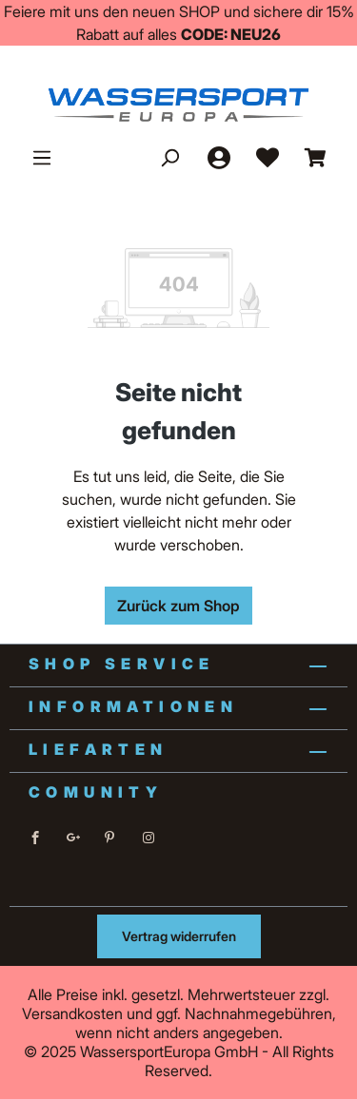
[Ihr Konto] (218, 157)
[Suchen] (169, 157)
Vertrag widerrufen (179, 936)
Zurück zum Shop (178, 605)
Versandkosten (72, 1013)
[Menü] (42, 157)
